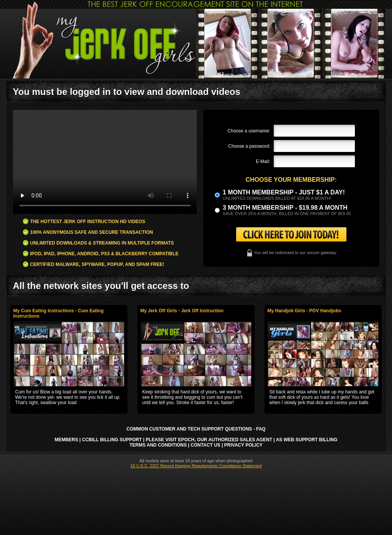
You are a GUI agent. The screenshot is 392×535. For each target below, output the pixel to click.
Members (66, 439)
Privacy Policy (243, 445)
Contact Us (205, 445)
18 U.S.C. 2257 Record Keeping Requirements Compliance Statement (195, 465)
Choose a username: (248, 131)
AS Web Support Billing (307, 439)
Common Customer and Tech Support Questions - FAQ (195, 429)
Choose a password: (249, 146)
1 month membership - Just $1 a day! (284, 192)
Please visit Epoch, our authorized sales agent (209, 439)
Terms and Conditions (158, 445)
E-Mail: (263, 161)
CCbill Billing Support (112, 439)
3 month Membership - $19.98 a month (285, 207)
